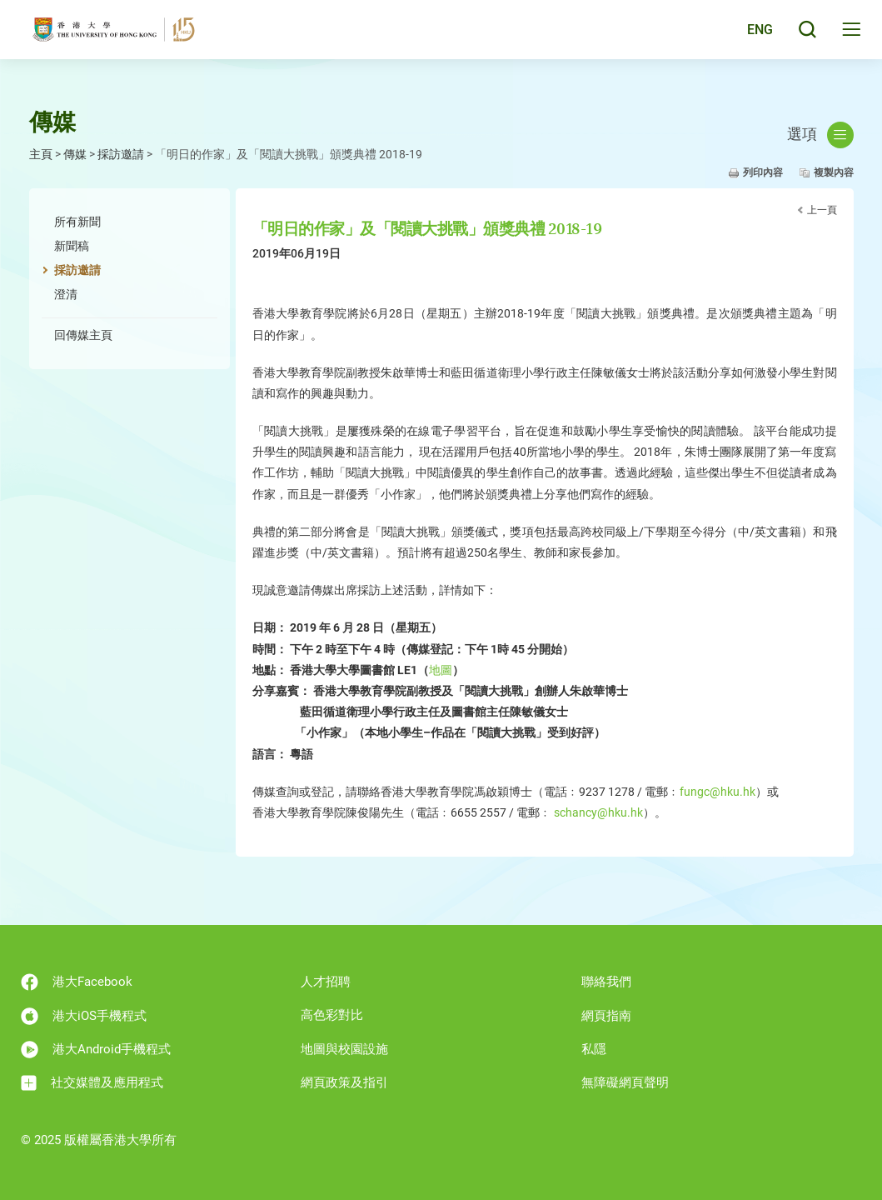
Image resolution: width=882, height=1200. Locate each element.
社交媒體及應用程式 (92, 1083)
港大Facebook (76, 982)
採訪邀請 (120, 154)
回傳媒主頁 (83, 335)
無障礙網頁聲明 (625, 1082)
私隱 (593, 1049)
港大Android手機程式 (96, 1049)
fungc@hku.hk (717, 791)
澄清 (65, 294)
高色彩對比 (332, 1015)
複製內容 (834, 172)
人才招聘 (326, 981)
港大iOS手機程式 (84, 1016)
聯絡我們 (606, 981)
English (748, 35)
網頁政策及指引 (344, 1082)
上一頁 (822, 210)
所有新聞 (77, 221)
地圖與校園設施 (344, 1049)
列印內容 (763, 172)
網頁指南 (606, 1015)
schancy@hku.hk (598, 812)
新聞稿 (71, 245)
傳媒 (75, 154)
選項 (820, 135)
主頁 (40, 154)
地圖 (440, 670)
